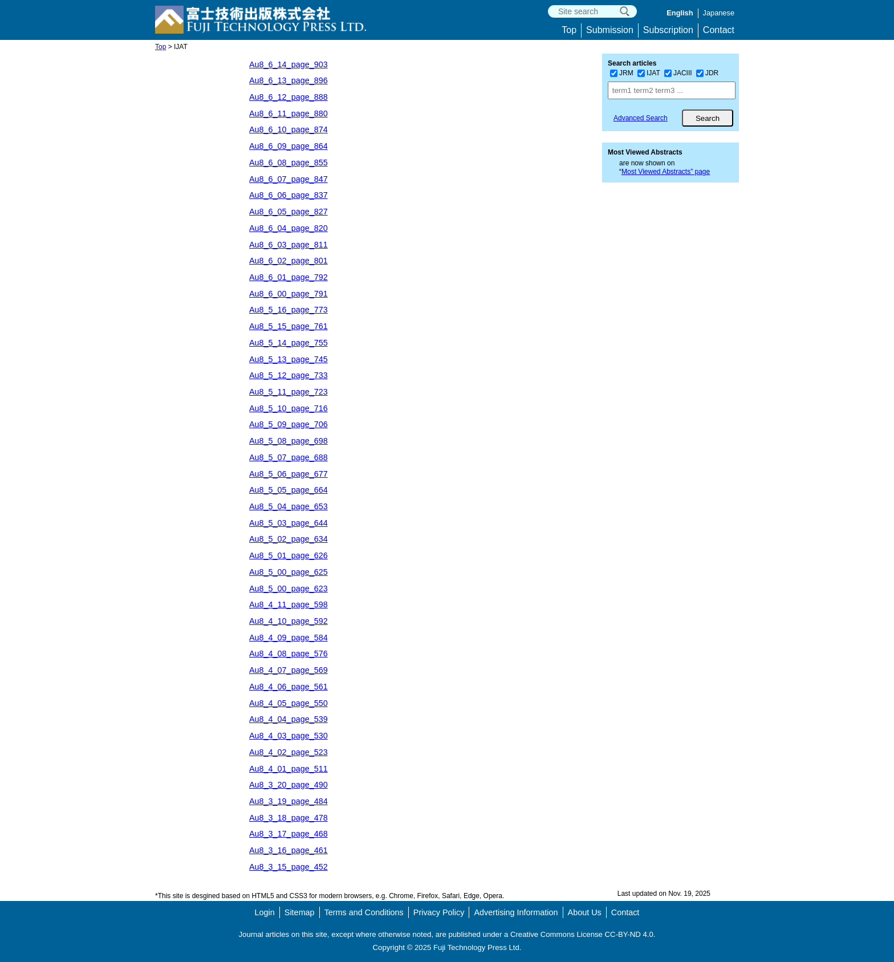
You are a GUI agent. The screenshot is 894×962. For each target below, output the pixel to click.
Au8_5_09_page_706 (288, 424)
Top (569, 30)
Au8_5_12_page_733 (288, 375)
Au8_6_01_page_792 (288, 277)
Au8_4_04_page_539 (288, 719)
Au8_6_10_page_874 (288, 129)
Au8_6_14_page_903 (288, 64)
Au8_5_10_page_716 (288, 408)
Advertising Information (516, 912)
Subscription (668, 30)
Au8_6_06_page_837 (288, 195)
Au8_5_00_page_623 (288, 588)
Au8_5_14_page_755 (288, 342)
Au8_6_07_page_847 (288, 179)
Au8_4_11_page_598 (288, 604)
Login (265, 912)
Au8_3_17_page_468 (288, 833)
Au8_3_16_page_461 (288, 850)
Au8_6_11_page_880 (288, 113)
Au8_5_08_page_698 (288, 440)
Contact (718, 30)
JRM (621, 73)
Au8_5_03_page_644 (288, 522)
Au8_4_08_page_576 (288, 653)
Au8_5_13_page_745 (288, 359)
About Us (585, 912)
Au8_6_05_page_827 (288, 211)
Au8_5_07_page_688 (288, 457)
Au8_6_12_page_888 (288, 97)
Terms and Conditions (364, 912)
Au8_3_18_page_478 (288, 817)
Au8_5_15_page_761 (288, 326)
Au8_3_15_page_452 (288, 866)
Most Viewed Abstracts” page (665, 172)
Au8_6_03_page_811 (288, 244)
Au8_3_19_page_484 (288, 801)
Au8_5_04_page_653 (288, 506)
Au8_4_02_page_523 (288, 752)
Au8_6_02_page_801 (288, 260)
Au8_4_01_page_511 (288, 768)
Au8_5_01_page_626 (288, 555)
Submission (609, 30)
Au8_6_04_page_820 (288, 228)
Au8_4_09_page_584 (288, 637)
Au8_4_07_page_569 (288, 670)
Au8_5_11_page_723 (288, 391)
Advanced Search (640, 118)
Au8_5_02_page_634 (288, 538)
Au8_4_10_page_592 (288, 621)
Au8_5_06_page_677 (288, 473)
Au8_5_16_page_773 (288, 309)
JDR (707, 73)
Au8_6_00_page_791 (288, 293)
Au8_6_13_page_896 (288, 80)
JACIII (678, 73)
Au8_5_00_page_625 (288, 572)
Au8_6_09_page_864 (288, 146)
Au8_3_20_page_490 (288, 784)
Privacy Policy (439, 912)
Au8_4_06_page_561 (288, 686)
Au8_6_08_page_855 (288, 162)
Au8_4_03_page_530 (288, 735)
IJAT (648, 73)
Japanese (719, 13)
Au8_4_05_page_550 (288, 703)
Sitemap (300, 912)
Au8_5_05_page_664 (288, 489)
